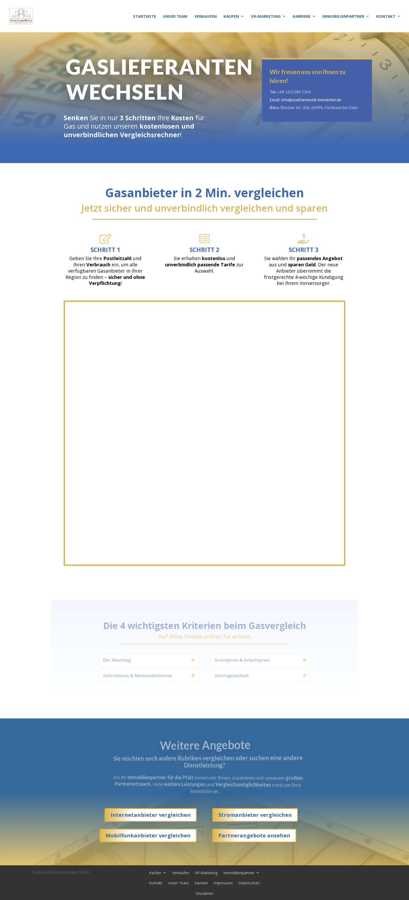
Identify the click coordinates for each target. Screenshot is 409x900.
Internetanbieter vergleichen (151, 814)
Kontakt (385, 16)
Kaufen (231, 16)
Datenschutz (249, 882)
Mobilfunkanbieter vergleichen (148, 835)
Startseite (144, 16)
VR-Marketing (266, 16)
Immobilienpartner (343, 16)
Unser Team (175, 16)
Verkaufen (205, 16)
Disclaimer (204, 893)
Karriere (301, 16)
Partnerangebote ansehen (254, 835)
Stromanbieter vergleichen (255, 814)
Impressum (223, 882)
